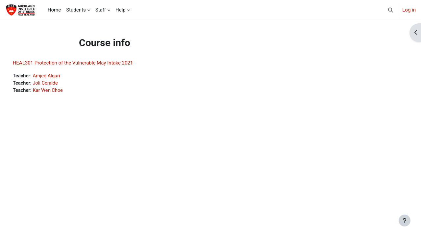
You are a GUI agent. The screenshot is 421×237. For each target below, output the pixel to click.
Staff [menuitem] (100, 10)
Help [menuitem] (120, 10)
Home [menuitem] (54, 10)
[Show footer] (404, 220)
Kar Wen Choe (61, 91)
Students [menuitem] (76, 10)
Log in (409, 10)
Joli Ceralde (59, 84)
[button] (391, 10)
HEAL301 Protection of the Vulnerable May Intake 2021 (85, 63)
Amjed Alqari (60, 76)
